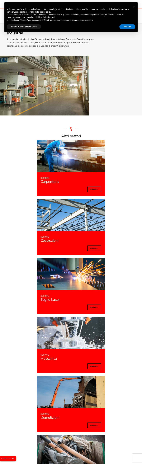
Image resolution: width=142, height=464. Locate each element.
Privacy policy (89, 434)
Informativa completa (25, 368)
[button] (134, 6)
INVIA (124, 362)
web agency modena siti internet (71, 451)
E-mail (43, 424)
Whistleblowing (71, 439)
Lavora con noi (7, 458)
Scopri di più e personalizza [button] (24, 29)
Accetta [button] (127, 29)
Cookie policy (104, 434)
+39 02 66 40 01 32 (92, 424)
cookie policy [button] (45, 14)
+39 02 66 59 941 (65, 424)
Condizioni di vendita (122, 434)
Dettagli (22, 127)
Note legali (75, 434)
